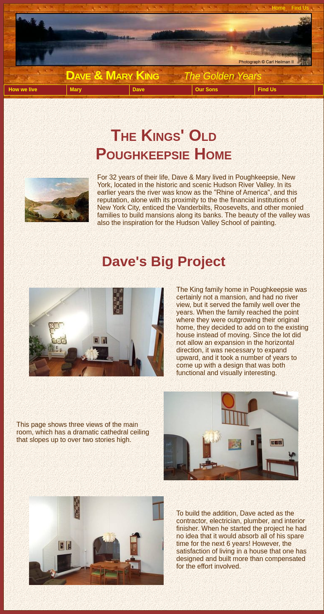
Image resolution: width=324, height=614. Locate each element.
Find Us (300, 8)
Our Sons (206, 90)
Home (278, 8)
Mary (76, 90)
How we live (22, 90)
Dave (139, 90)
